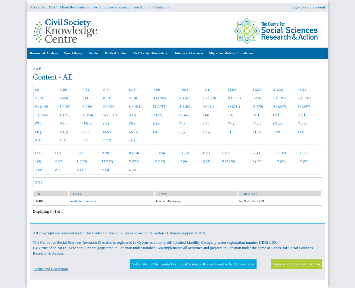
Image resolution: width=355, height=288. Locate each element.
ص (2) (302, 123)
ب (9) (64, 123)
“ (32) (107, 140)
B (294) (134, 153)
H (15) (281, 153)
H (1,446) (41, 106)
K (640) (108, 106)
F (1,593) (279, 98)
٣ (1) (301, 131)
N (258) (134, 161)
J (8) (38, 161)
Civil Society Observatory (150, 53)
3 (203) (278, 89)
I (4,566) (66, 106)
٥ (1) (38, 140)
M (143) (107, 161)
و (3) (182, 131)
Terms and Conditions (51, 269)
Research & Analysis (44, 53)
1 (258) (232, 89)
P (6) (183, 161)
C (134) (159, 153)
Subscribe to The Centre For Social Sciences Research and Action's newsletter (193, 264)
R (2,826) (228, 161)
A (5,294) (159, 98)
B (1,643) (185, 98)
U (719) (65, 115)
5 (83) (39, 98)
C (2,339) (209, 98)
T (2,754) (41, 115)
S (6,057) (304, 106)
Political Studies (116, 53)
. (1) (206, 89)
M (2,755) (160, 106)
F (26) (226, 153)
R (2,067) (279, 106)
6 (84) (64, 98)
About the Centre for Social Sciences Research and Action (105, 7)
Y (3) (105, 169)
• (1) (132, 140)
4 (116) (302, 89)
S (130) (258, 161)
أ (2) (276, 115)
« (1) (255, 115)
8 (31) (107, 98)
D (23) (184, 153)
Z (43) (133, 169)
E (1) (206, 153)
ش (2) (277, 123)
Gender (94, 53)
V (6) (38, 169)
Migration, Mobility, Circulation (231, 53)
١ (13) (256, 131)
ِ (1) (230, 131)
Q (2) (206, 161)
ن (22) (133, 131)
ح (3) (132, 123)
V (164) (88, 115)
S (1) (38, 182)
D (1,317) (234, 98)
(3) (37, 89)
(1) (230, 115)
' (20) (156, 89)
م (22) (107, 131)
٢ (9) (276, 131)
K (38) (58, 161)
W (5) (58, 169)
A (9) (105, 153)
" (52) (86, 89)
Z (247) (184, 115)
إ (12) (301, 115)
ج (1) (106, 123)
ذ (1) (206, 123)
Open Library (73, 53)
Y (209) (158, 115)
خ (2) (156, 123)
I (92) (303, 153)
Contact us (161, 7)
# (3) (106, 89)
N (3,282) (185, 106)
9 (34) (133, 98)
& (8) (132, 89)
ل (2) (86, 131)
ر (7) (231, 123)
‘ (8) (85, 140)
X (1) (132, 115)
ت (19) (87, 123)
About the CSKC (43, 7)
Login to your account (307, 7)
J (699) (87, 106)
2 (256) (257, 89)
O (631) (208, 106)
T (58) (281, 161)
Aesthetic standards (83, 201)
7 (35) (87, 98)
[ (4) (206, 115)
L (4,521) (135, 106)
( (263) (183, 89)
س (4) (256, 123)
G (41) (257, 153)
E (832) (257, 98)
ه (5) (156, 131)
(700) (38, 153)
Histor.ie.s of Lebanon (188, 53)
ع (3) (38, 131)
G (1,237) (304, 98)
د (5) (182, 123)
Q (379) (257, 106)
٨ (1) (63, 140)
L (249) (82, 161)
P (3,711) (234, 106)
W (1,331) (110, 115)
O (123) (159, 161)
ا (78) (38, 123)
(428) (63, 89)
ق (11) (64, 131)
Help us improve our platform (296, 264)
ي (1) (207, 131)
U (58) (304, 161)
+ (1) (57, 153)
